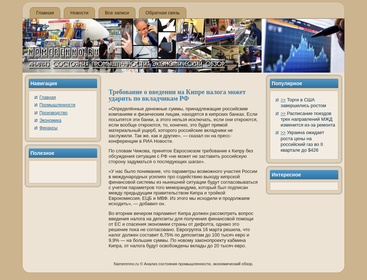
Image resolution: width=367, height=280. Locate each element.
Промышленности (57, 104)
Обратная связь (163, 12)
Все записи (117, 12)
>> (283, 99)
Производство (53, 112)
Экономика (50, 120)
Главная (45, 12)
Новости (79, 12)
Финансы (48, 127)
